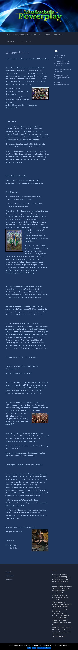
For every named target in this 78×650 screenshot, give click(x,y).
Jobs (19, 41)
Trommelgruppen (57, 622)
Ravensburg (62, 577)
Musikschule (59, 593)
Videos (47, 35)
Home (9, 35)
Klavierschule (67, 622)
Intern (9, 41)
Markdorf (65, 615)
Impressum (9, 580)
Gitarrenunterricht (59, 636)
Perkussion (60, 581)
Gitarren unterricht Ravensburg (60, 597)
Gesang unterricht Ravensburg (60, 583)
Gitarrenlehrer (56, 620)
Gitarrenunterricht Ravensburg (60, 595)
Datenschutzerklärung (44, 647)
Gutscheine (58, 35)
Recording (55, 577)
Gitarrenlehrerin (64, 620)
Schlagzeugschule (57, 590)
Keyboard (66, 581)
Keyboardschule (66, 604)
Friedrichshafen (56, 615)
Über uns (36, 35)
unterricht (65, 606)
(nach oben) (14, 548)
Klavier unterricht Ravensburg (60, 574)
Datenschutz (9, 576)
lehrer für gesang (56, 629)
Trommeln (54, 618)
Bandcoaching (55, 586)
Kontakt (29, 41)
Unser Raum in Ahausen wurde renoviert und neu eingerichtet (62, 63)
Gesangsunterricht (57, 604)
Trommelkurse (57, 606)
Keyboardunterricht (59, 613)
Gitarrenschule (56, 634)
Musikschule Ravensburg (58, 625)
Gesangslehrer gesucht (65, 631)
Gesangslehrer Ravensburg (59, 627)
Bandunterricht (65, 629)
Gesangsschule (68, 586)
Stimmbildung (55, 631)
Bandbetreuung (62, 600)
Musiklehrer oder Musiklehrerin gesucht (61, 84)
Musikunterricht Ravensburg (59, 609)
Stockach (56, 611)
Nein (34, 647)
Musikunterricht (21, 35)
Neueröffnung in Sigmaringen (59, 56)
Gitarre (60, 579)
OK (29, 647)
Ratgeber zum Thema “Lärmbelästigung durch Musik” (62, 77)
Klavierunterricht (58, 602)
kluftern (61, 586)
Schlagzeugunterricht (60, 588)
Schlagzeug (69, 627)
